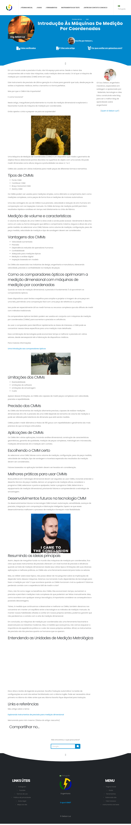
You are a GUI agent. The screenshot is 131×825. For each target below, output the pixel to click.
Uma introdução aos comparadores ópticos (27, 348)
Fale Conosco (111, 801)
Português (122, 7)
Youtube (22, 790)
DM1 (87, 19)
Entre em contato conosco (95, 7)
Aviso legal (22, 801)
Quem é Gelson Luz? (110, 111)
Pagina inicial (77, 19)
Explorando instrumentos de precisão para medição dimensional (36, 714)
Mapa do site (22, 805)
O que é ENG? (65, 802)
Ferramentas (51, 7)
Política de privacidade (22, 797)
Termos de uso (22, 794)
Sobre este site (26, 22)
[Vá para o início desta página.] (65, 754)
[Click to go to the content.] (65, 63)
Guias (39, 7)
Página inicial (26, 7)
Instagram (22, 787)
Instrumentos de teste (70, 7)
